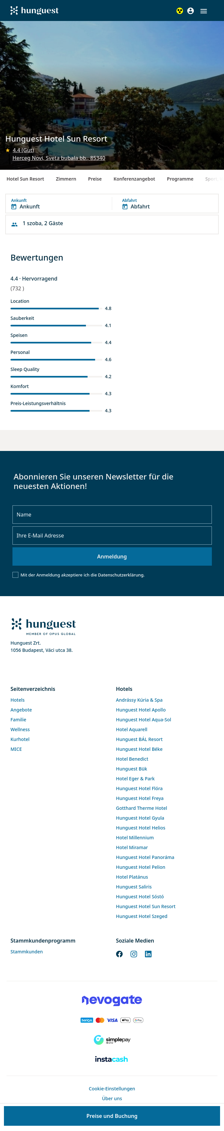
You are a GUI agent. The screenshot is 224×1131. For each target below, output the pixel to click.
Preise (95, 179)
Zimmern (66, 179)
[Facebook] (119, 953)
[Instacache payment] (112, 1059)
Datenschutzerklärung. (121, 575)
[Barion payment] (112, 1020)
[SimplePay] (112, 1040)
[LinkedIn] (148, 953)
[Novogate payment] (112, 1000)
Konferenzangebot (134, 179)
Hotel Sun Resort (25, 179)
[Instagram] (134, 953)
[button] (203, 11)
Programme (180, 179)
